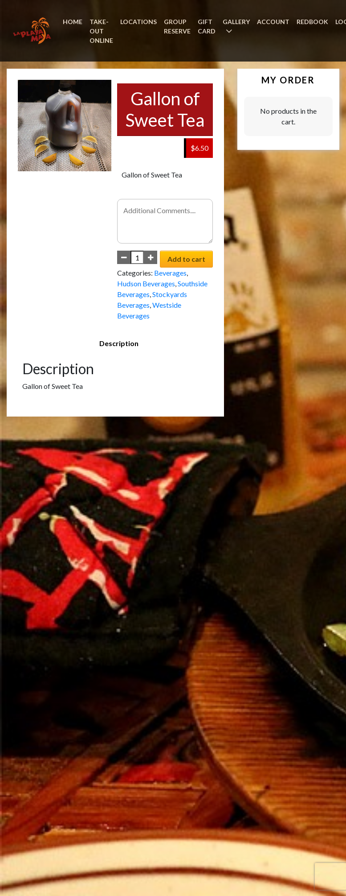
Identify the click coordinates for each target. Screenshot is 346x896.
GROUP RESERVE (177, 26)
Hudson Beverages (146, 283)
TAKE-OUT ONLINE (101, 31)
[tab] (119, 343)
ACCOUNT (273, 21)
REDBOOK (312, 21)
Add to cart (186, 259)
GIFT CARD (207, 26)
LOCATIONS (138, 21)
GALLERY (236, 21)
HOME (72, 21)
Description (118, 343)
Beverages (170, 272)
